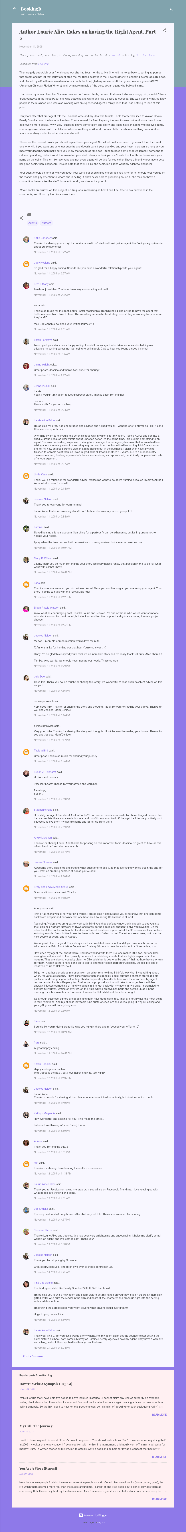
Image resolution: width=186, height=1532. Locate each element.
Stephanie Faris (43, 809)
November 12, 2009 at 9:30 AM (52, 1010)
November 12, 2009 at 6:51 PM (52, 1152)
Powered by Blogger (93, 1515)
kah (36, 1162)
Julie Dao (39, 676)
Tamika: (38, 527)
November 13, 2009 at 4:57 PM (52, 1219)
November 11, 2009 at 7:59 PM (52, 827)
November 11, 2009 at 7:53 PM (52, 799)
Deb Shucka (41, 1208)
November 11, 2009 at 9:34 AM (52, 516)
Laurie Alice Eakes (45, 420)
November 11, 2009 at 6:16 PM (52, 715)
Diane (37, 1021)
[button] (164, 31)
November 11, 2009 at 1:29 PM (52, 666)
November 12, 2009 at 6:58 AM (52, 898)
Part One (43, 63)
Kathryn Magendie (44, 1113)
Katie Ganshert (43, 238)
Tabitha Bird (41, 750)
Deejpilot (101, 1522)
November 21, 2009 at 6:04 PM (52, 1347)
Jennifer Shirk (42, 386)
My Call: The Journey (35, 1426)
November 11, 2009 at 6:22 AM (52, 252)
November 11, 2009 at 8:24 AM (52, 410)
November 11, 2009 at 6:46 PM (52, 761)
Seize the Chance (146, 55)
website (116, 55)
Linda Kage (40, 474)
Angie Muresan (43, 837)
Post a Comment (33, 1356)
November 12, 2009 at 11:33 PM (52, 1173)
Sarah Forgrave (43, 340)
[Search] (171, 9)
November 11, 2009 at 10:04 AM (53, 547)
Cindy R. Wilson (43, 558)
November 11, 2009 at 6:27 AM (52, 273)
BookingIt (31, 9)
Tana (37, 583)
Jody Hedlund (42, 262)
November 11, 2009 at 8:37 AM (52, 464)
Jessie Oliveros (43, 862)
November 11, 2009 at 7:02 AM (52, 295)
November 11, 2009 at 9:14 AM (52, 488)
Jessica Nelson (43, 499)
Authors (46, 223)
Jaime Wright (42, 364)
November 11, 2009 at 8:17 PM (52, 851)
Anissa (38, 1141)
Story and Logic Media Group (51, 887)
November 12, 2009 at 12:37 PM (52, 1078)
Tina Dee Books (43, 1282)
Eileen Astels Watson (46, 607)
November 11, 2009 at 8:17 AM (52, 375)
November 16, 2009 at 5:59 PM (52, 1319)
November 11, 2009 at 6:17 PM (52, 740)
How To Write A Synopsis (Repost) (45, 1384)
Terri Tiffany (41, 284)
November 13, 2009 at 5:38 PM (52, 1244)
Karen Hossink (42, 1064)
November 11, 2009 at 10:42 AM (53, 572)
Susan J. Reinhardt (45, 772)
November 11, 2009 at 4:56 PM (52, 690)
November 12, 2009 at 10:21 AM (53, 1032)
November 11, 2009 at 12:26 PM (52, 597)
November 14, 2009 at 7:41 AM (52, 1272)
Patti (36, 1042)
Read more (159, 1414)
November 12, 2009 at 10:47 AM (53, 1053)
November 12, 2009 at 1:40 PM (52, 1102)
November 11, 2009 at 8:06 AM (52, 354)
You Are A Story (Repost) (38, 1468)
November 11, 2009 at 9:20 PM (52, 876)
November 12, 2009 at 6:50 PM (52, 1130)
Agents (32, 223)
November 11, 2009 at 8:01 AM (52, 329)
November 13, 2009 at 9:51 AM (52, 1198)
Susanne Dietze (43, 1230)
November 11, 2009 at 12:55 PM (52, 625)
